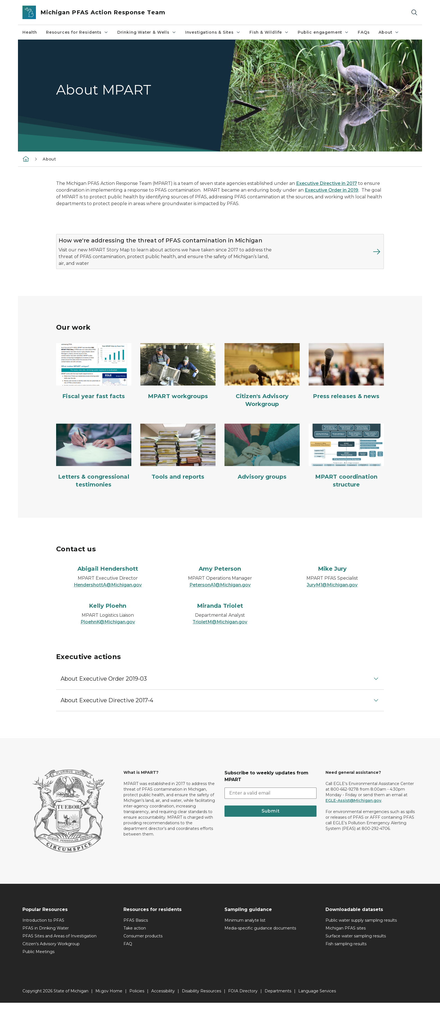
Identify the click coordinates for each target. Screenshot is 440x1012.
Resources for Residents (77, 32)
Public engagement (323, 32)
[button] (220, 688)
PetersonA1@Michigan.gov (220, 594)
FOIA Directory (243, 1000)
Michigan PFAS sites (346, 937)
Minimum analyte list (244, 929)
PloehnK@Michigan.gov (108, 631)
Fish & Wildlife (269, 32)
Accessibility (163, 1000)
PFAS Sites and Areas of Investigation (59, 945)
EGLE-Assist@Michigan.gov (353, 809)
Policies (136, 1000)
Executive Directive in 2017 (326, 183)
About (389, 32)
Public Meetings (38, 960)
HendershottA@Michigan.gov (108, 594)
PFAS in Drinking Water (45, 937)
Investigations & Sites (212, 32)
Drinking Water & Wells (146, 32)
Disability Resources (201, 1000)
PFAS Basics (135, 929)
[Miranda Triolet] (220, 615)
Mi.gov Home (108, 1000)
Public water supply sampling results (361, 929)
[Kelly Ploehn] (107, 615)
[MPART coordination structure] (346, 465)
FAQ (127, 953)
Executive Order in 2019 (331, 190)
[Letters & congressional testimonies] (93, 465)
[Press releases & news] (346, 380)
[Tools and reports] (178, 461)
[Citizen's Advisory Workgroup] (262, 384)
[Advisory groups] (262, 461)
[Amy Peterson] (220, 578)
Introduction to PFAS (43, 929)
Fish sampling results (346, 953)
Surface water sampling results (356, 945)
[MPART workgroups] (178, 380)
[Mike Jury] (332, 578)
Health (29, 32)
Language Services (317, 1000)
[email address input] (270, 802)
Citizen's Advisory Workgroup (51, 953)
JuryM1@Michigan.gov (332, 594)
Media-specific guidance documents (260, 937)
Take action (134, 937)
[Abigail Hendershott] (107, 578)
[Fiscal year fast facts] (93, 380)
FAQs (364, 32)
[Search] (414, 12)
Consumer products (142, 945)
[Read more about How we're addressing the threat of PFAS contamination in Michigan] (331, 256)
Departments (278, 1000)
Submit (271, 820)
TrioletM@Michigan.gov (219, 631)
